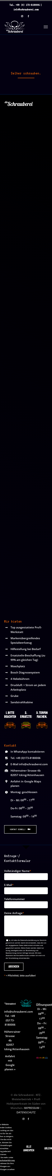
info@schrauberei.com (26, 9)
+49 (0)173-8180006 (28, 758)
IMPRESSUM (31, 1108)
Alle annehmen (28, 1148)
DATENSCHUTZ (26, 1112)
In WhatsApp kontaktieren (28, 751)
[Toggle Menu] (46, 27)
